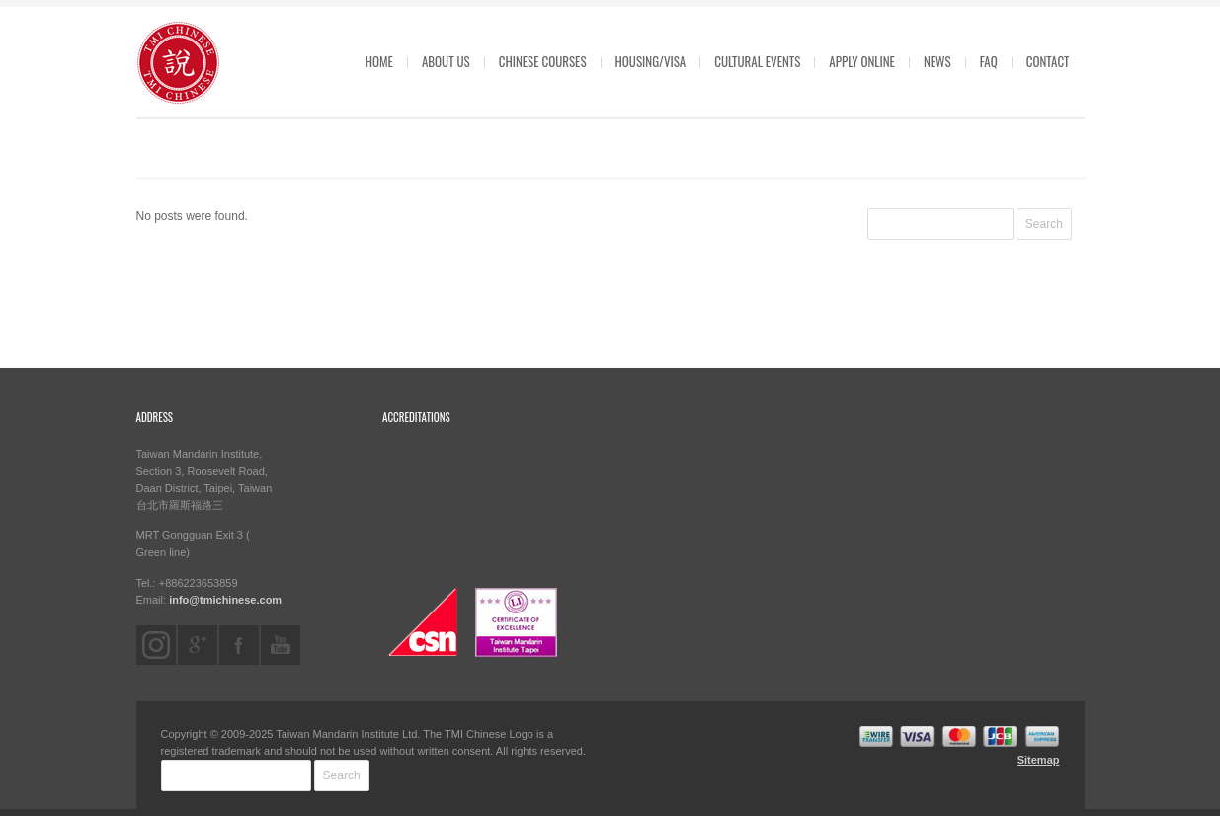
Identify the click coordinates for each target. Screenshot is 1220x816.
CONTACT (1048, 61)
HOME (379, 61)
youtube (280, 645)
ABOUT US (446, 61)
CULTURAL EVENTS (757, 61)
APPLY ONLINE (862, 61)
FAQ (989, 61)
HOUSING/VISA (651, 61)
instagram (156, 645)
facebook (239, 645)
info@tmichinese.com (225, 600)
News (937, 61)
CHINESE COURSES (543, 61)
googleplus (197, 645)
